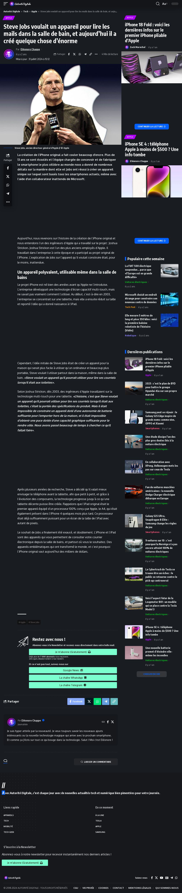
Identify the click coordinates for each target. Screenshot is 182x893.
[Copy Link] (90, 54)
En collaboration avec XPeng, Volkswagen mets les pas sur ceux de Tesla (161, 466)
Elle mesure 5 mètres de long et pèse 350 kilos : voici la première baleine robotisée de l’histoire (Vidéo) (141, 323)
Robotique (130, 335)
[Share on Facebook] (68, 54)
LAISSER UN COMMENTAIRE (95, 762)
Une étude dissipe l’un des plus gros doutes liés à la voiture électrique (160, 441)
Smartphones (152, 428)
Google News (73, 670)
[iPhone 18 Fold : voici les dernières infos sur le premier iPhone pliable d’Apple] (152, 127)
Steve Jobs (34, 622)
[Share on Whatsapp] (79, 54)
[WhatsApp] (176, 878)
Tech (25, 11)
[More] (96, 54)
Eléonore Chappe (30, 49)
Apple (34, 11)
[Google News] (166, 878)
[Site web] (103, 722)
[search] (157, 4)
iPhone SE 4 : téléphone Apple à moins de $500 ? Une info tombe (151, 149)
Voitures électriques (136, 282)
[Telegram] (172, 878)
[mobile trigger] (7, 3)
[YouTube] (161, 878)
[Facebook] (108, 722)
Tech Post (130, 307)
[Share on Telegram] (85, 54)
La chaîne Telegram (73, 685)
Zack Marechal (137, 47)
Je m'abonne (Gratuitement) (73, 651)
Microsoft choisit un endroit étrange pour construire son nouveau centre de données (141, 299)
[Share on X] (74, 54)
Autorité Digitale (12, 11)
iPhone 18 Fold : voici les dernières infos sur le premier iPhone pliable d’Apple (147, 32)
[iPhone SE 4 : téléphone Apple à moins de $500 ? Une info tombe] (152, 241)
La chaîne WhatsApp (72, 677)
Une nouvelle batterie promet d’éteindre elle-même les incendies (158, 652)
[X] (112, 722)
